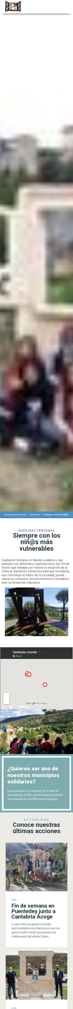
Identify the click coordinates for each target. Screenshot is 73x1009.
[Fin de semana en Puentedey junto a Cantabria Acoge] (37, 895)
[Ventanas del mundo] (15, 514)
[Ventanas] (35, 514)
